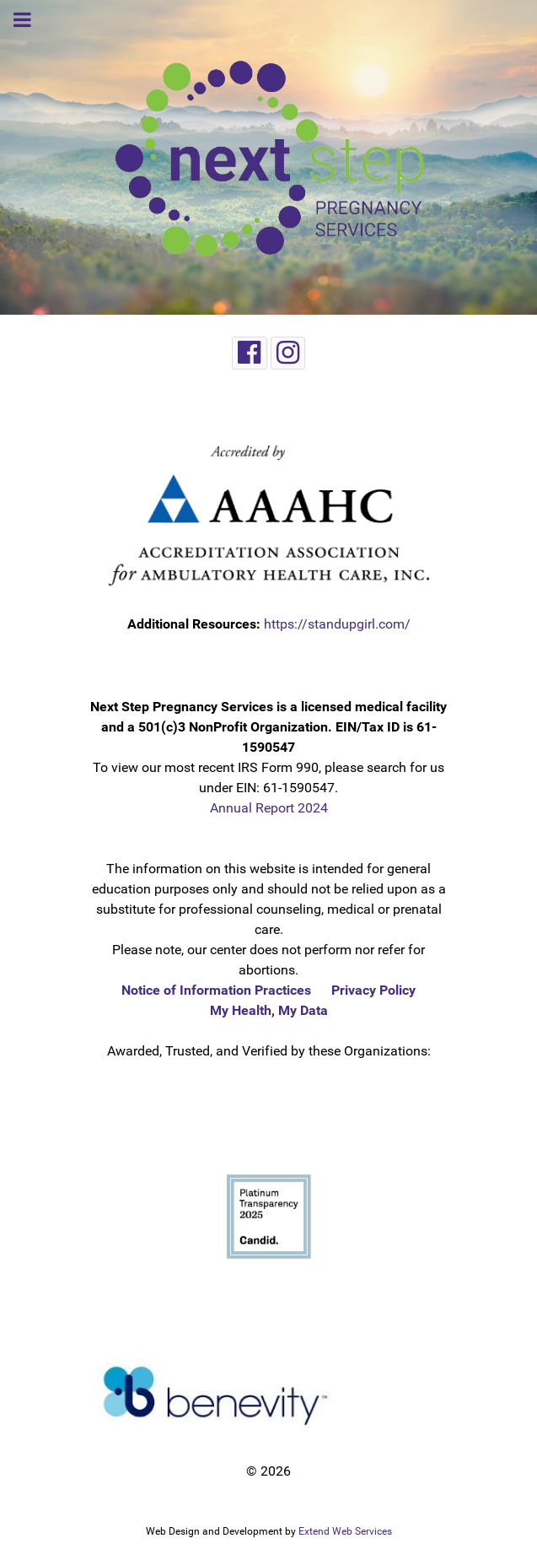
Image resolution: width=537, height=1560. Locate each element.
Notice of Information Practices (216, 990)
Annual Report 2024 (269, 808)
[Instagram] (288, 353)
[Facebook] (249, 353)
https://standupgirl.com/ (337, 624)
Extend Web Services (345, 1531)
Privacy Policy (373, 990)
